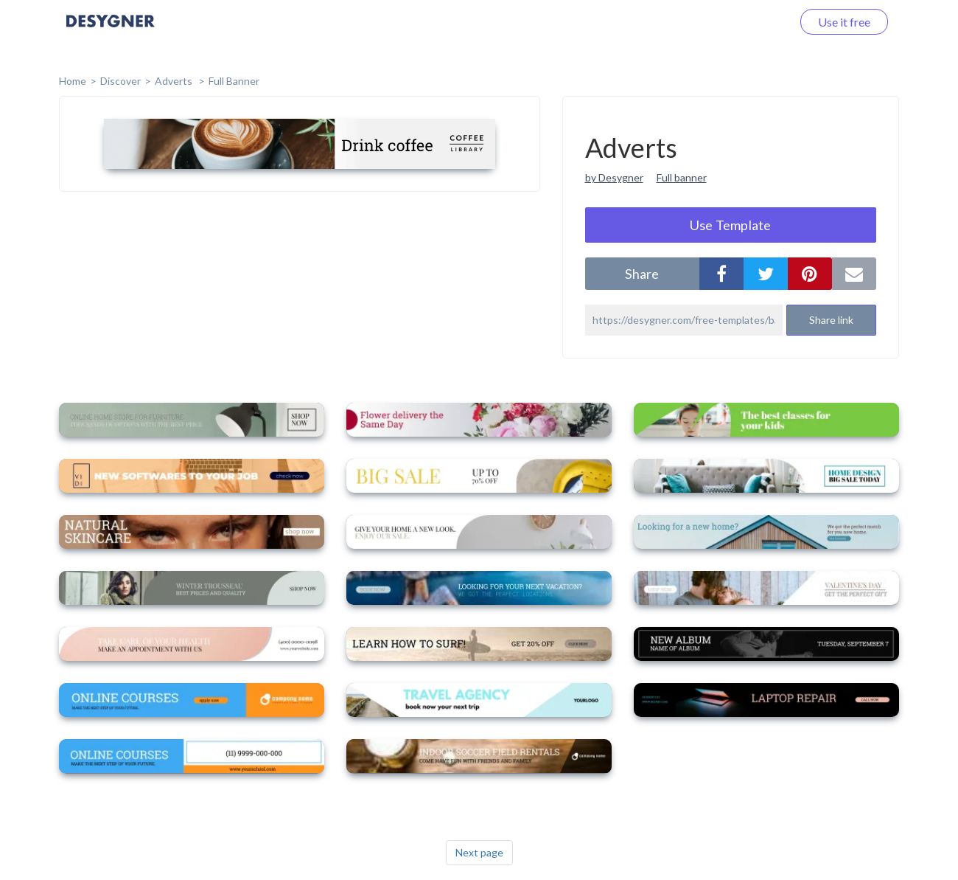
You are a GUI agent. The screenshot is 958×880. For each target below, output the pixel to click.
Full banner (682, 177)
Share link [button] (831, 319)
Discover (120, 81)
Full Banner (234, 81)
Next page (479, 852)
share (642, 274)
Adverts (175, 81)
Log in (757, 21)
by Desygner (614, 177)
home (72, 81)
